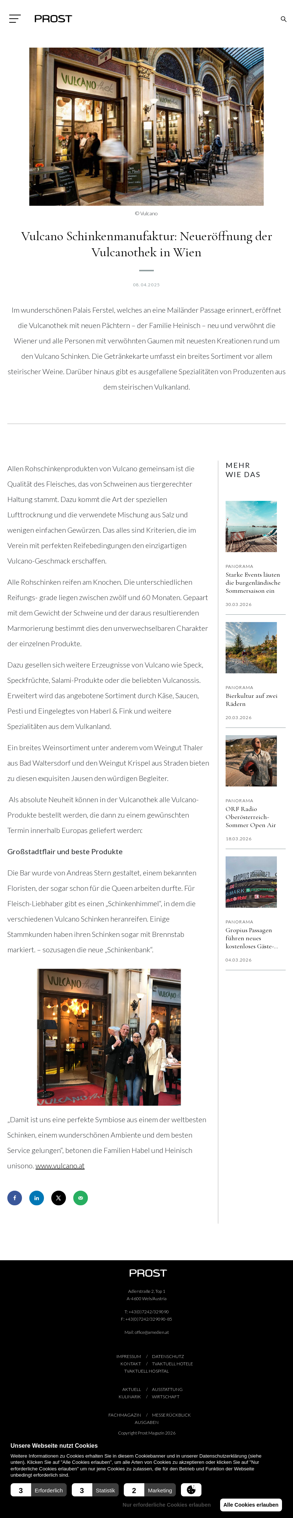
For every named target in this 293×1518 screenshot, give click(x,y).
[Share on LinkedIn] (36, 1198)
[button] (39, 1489)
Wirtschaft (165, 1396)
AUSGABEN (147, 1422)
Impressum (128, 1356)
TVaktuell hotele (172, 1363)
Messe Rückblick (171, 1415)
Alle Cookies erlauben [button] (250, 1505)
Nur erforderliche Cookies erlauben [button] (165, 1505)
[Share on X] (58, 1198)
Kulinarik (130, 1396)
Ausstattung (167, 1389)
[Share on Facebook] (14, 1198)
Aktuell (131, 1389)
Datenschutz (168, 1356)
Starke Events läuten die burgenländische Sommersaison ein (253, 582)
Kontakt (130, 1363)
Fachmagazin (124, 1415)
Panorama (240, 566)
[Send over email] (80, 1198)
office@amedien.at (152, 1332)
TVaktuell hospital (146, 1371)
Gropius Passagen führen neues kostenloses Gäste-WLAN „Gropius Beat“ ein (250, 938)
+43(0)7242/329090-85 (148, 1319)
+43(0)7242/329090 (149, 1311)
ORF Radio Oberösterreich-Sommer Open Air (251, 817)
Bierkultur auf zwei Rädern (252, 700)
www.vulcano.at (60, 1165)
